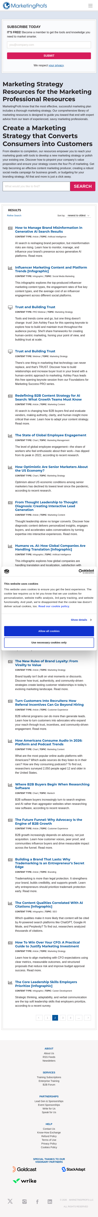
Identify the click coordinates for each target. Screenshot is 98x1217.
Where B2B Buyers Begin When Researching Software (52, 786)
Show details (79, 619)
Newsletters (49, 1060)
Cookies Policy (49, 1147)
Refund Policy (48, 1136)
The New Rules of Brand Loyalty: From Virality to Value (46, 663)
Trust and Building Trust (35, 307)
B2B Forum (49, 1084)
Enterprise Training (49, 1081)
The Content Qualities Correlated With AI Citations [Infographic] (49, 905)
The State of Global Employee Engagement (50, 435)
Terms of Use (49, 1140)
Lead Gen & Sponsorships (49, 1101)
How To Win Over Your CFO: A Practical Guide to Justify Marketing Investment (47, 944)
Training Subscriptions (49, 1077)
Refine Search (14, 215)
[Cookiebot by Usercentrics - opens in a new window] (78, 571)
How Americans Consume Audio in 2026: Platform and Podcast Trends (48, 742)
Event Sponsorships (49, 1104)
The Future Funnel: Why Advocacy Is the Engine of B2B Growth (48, 822)
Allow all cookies (49, 631)
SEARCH (83, 186)
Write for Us (49, 1108)
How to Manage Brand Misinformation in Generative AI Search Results (48, 230)
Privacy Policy (49, 1143)
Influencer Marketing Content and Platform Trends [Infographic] (51, 269)
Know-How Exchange (49, 1132)
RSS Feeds (49, 1057)
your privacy (56, 65)
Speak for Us (49, 1112)
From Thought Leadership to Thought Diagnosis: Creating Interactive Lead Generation (46, 506)
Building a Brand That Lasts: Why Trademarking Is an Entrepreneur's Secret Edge (49, 863)
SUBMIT (49, 55)
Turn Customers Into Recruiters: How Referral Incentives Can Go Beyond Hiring (49, 703)
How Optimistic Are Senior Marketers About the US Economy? (51, 469)
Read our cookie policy (53, 606)
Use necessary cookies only (49, 642)
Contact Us (49, 1128)
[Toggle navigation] (90, 5)
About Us (49, 1053)
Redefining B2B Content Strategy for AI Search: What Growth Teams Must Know (48, 397)
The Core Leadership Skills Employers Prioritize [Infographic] (46, 984)
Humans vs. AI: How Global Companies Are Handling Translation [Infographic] (50, 548)
